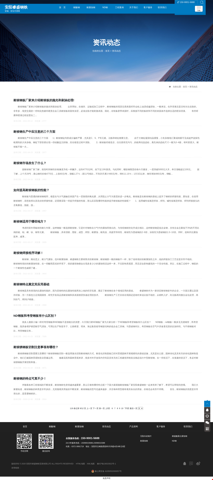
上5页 (107, 408)
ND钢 (105, 7)
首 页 (62, 7)
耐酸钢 (76, 7)
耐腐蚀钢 (91, 7)
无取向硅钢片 (146, 436)
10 (122, 408)
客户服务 (148, 7)
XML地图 (91, 464)
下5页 (126, 408)
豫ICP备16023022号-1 (106, 464)
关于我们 (133, 7)
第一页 (102, 408)
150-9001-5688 (186, 7)
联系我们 (162, 7)
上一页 (89, 408)
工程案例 (119, 7)
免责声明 (106, 478)
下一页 (95, 408)
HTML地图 (80, 464)
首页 (107, 51)
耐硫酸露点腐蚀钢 (179, 436)
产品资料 (133, 426)
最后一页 (133, 408)
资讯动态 (116, 51)
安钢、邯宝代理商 (24, 7)
